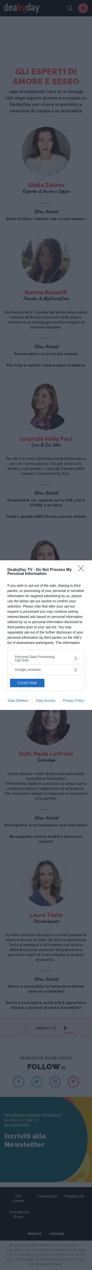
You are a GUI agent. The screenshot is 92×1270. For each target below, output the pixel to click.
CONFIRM (27, 683)
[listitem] (46, 658)
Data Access (45, 701)
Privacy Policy (73, 701)
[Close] (82, 570)
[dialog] (46, 635)
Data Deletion (18, 701)
